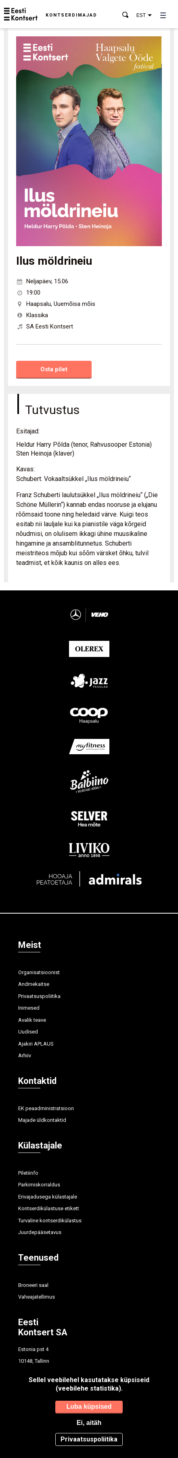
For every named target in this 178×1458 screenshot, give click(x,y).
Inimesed (29, 1008)
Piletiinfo (28, 1173)
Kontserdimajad (71, 15)
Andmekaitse (33, 984)
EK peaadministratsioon (46, 1108)
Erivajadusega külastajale (47, 1197)
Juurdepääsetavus (39, 1232)
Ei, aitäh (89, 1422)
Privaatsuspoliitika (39, 996)
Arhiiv (24, 1055)
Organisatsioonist (39, 972)
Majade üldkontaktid (42, 1120)
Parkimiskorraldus (39, 1185)
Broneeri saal (33, 1285)
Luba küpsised (88, 1406)
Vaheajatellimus (36, 1297)
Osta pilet (53, 369)
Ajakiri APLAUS (36, 1044)
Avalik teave (32, 1020)
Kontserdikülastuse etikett (48, 1208)
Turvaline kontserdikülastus (50, 1220)
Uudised (28, 1032)
